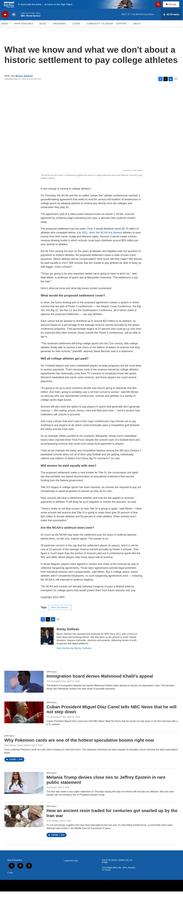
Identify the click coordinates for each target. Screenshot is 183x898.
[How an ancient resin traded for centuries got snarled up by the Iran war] (24, 823)
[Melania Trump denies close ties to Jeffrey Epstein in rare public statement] (24, 789)
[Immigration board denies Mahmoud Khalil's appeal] (24, 688)
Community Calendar (99, 30)
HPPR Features (23, 30)
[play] (5, 21)
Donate (174, 7)
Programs (59, 30)
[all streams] (171, 21)
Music (43, 30)
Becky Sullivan (24, 82)
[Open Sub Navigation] (10, 30)
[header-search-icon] (159, 8)
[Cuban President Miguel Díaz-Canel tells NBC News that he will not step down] (24, 719)
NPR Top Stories (59, 614)
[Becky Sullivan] (47, 642)
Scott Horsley (52, 827)
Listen (76, 30)
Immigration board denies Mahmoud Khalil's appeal (99, 682)
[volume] (13, 21)
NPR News (51, 678)
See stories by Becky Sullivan (74, 654)
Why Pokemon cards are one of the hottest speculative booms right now (79, 746)
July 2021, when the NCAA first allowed (99, 239)
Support (121, 30)
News (4, 30)
